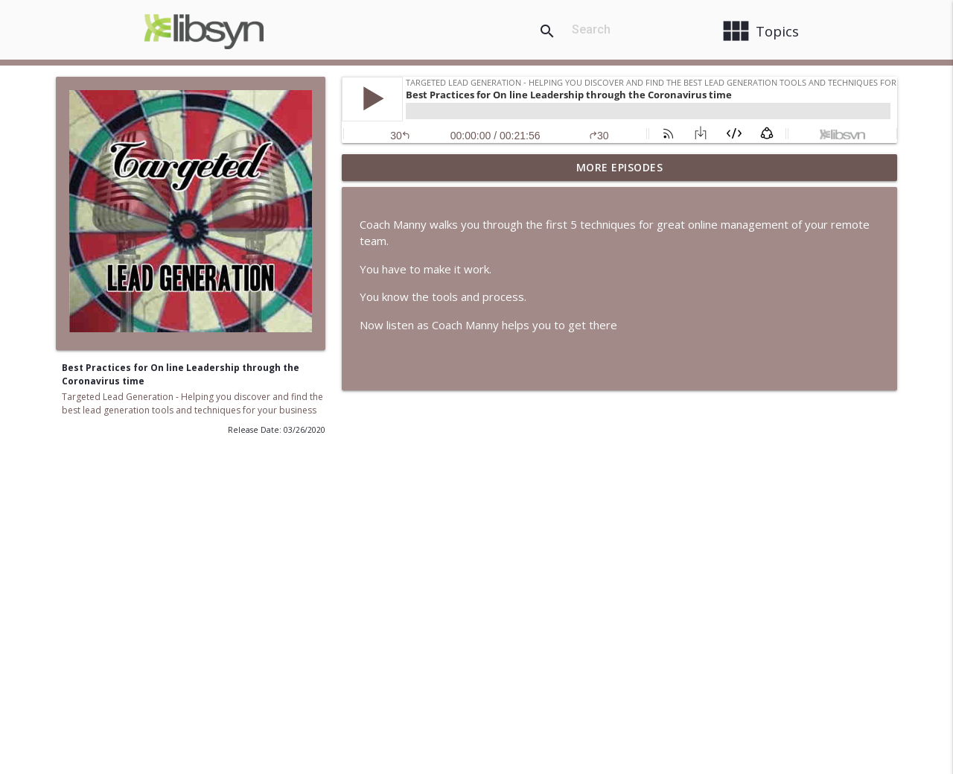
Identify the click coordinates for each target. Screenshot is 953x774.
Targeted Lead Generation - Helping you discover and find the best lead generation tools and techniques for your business (192, 403)
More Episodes (619, 167)
